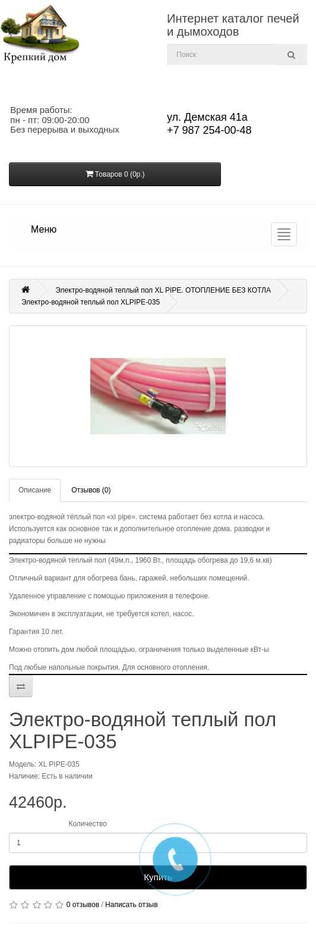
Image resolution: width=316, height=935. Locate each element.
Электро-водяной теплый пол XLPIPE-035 (90, 302)
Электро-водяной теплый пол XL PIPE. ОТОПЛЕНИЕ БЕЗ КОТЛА (163, 290)
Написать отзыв (131, 905)
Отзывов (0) (90, 490)
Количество (87, 824)
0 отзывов (83, 905)
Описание (34, 490)
